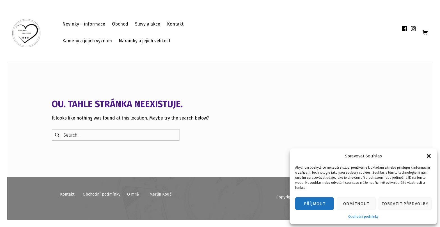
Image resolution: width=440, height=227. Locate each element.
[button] (429, 156)
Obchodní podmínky (363, 217)
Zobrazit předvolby (405, 203)
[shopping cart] (425, 33)
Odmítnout (356, 203)
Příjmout (315, 203)
